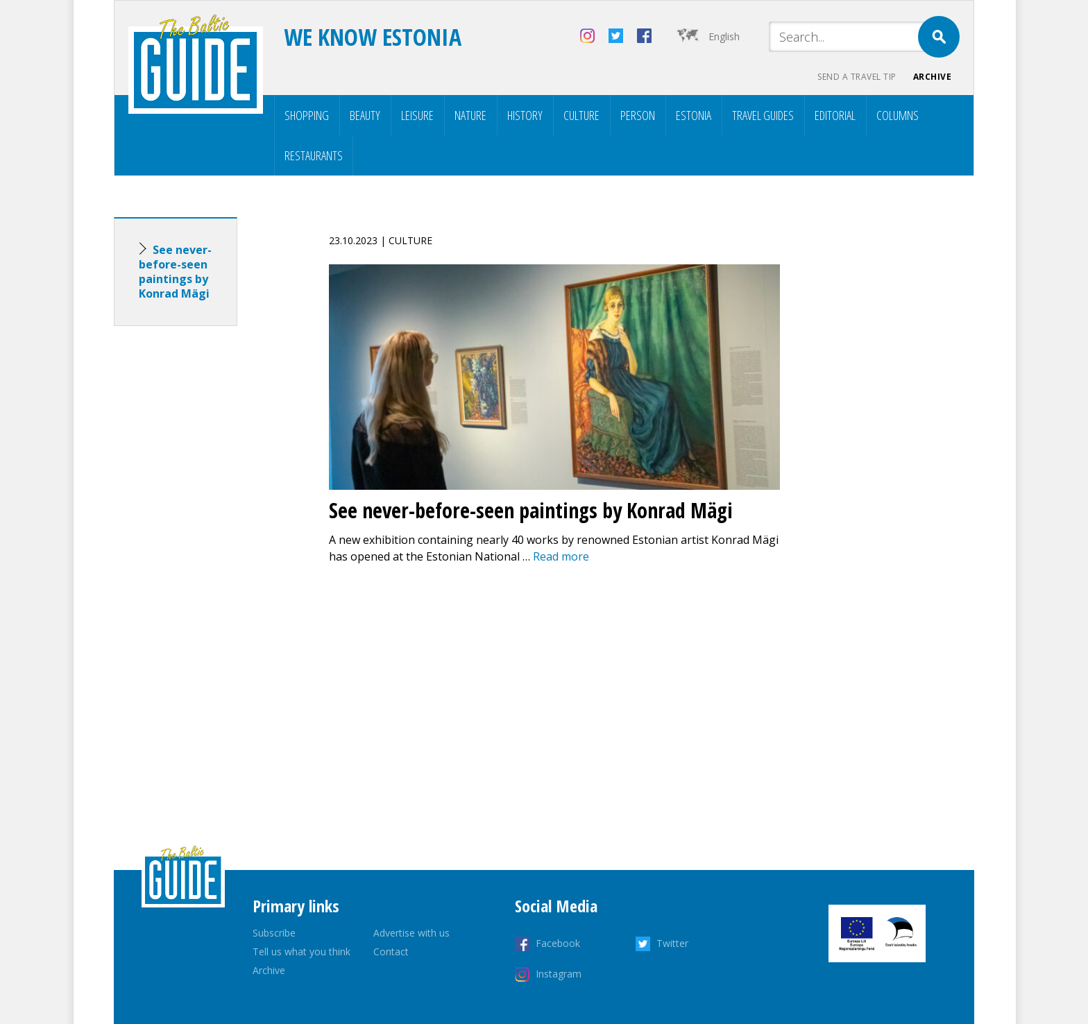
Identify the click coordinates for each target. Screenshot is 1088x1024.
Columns (897, 115)
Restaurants (313, 155)
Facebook (558, 943)
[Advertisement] (200, 555)
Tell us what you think (301, 951)
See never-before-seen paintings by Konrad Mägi (175, 271)
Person (637, 115)
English (724, 36)
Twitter (672, 943)
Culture (581, 115)
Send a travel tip (856, 77)
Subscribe (274, 932)
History (525, 115)
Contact (391, 951)
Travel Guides (763, 115)
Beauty (365, 115)
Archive (932, 77)
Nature (470, 115)
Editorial (835, 115)
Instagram (558, 973)
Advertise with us (411, 932)
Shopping (306, 115)
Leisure (417, 115)
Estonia (693, 115)
